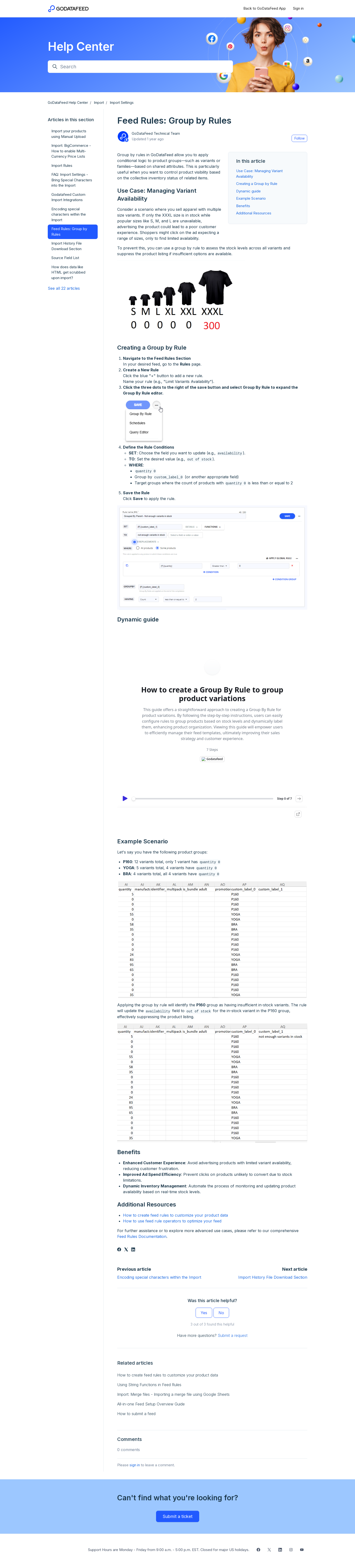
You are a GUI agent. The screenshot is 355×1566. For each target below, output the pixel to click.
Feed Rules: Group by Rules (69, 231)
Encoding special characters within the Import (159, 1277)
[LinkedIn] (133, 1250)
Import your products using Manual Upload (68, 134)
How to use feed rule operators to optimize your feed (172, 1221)
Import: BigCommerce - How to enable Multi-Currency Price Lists (71, 151)
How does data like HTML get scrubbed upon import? (68, 272)
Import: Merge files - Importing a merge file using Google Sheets (173, 1394)
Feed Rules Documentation (141, 1236)
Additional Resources (253, 213)
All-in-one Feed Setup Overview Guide (151, 1404)
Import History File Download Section (272, 1277)
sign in (135, 1465)
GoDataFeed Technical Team (156, 133)
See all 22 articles (64, 288)
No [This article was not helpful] (221, 1312)
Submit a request (232, 1335)
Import (99, 102)
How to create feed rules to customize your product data (175, 1215)
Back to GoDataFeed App (264, 8)
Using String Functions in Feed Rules (149, 1384)
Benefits (243, 206)
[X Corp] (126, 1250)
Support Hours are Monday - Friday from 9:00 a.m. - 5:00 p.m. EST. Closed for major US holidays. (168, 1549)
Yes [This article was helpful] (204, 1312)
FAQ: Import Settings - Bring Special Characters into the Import (71, 180)
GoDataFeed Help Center (68, 102)
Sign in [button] (298, 8)
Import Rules (61, 165)
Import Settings (122, 102)
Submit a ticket (177, 1516)
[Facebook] (119, 1250)
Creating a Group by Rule (256, 183)
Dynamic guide (248, 191)
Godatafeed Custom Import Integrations (68, 197)
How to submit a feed (136, 1413)
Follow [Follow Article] (299, 138)
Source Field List (65, 257)
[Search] (140, 66)
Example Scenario (251, 198)
